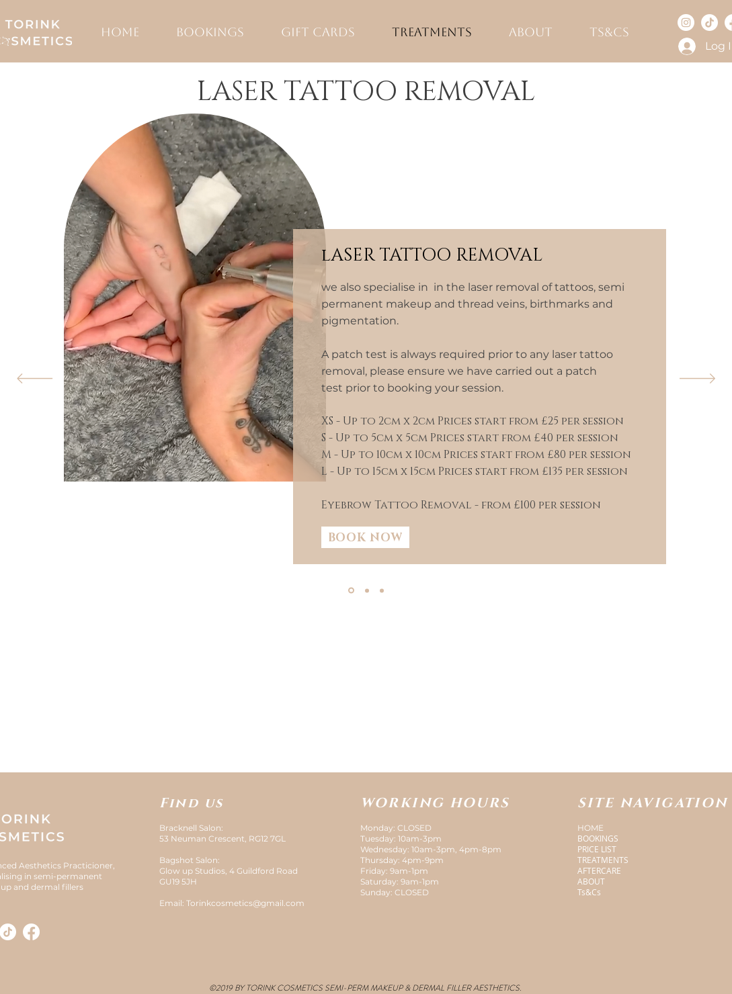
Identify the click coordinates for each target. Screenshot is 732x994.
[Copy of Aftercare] (382, 590)
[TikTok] (709, 22)
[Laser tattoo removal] (351, 591)
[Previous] (34, 379)
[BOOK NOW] (365, 537)
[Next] (697, 379)
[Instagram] (686, 22)
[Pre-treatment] (367, 590)
